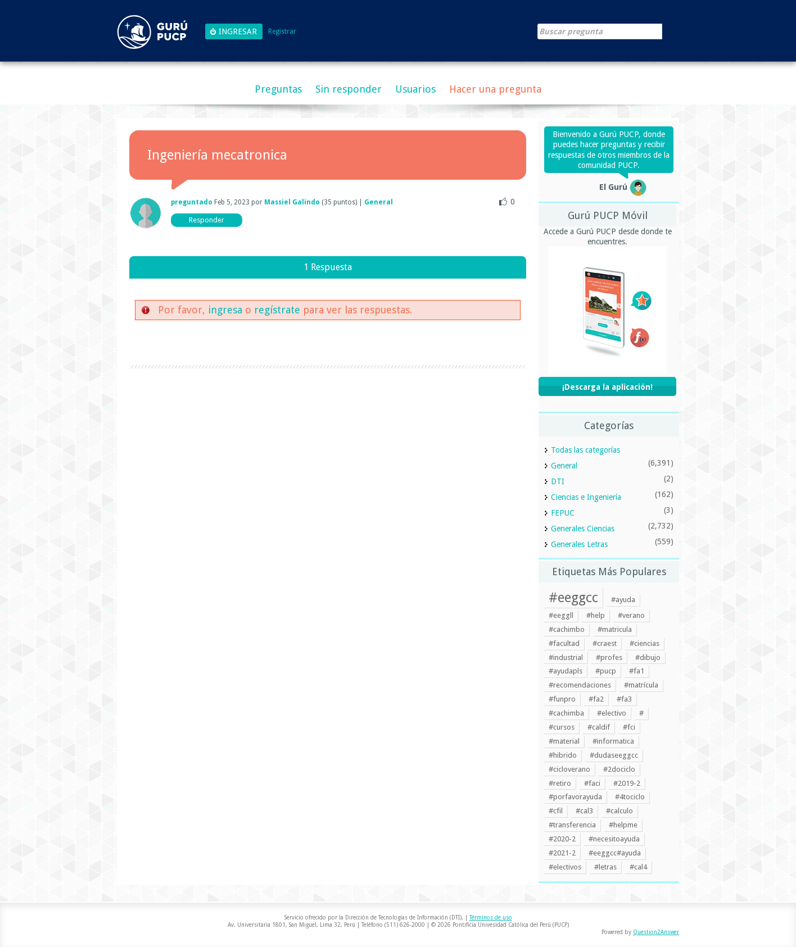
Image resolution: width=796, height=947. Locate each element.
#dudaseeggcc (614, 755)
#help (595, 615)
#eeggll (561, 615)
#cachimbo (567, 629)
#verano (631, 615)
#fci (629, 727)
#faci (592, 783)
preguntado (191, 202)
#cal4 (638, 867)
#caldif (598, 727)
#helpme (623, 825)
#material (564, 741)
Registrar (282, 31)
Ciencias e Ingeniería (586, 497)
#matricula (615, 629)
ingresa (225, 310)
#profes (609, 657)
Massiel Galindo (292, 202)
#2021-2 (562, 853)
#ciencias (644, 643)
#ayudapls (565, 671)
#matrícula (641, 685)
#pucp (605, 671)
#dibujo (648, 657)
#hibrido (563, 755)
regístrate (277, 310)
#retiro (560, 783)
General (378, 202)
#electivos (565, 867)
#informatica (613, 741)
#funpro (562, 699)
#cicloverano (569, 769)
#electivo (611, 713)
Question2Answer (656, 932)
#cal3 (584, 811)
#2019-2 (626, 783)
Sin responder (348, 89)
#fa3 (624, 699)
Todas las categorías (585, 449)
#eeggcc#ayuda (615, 853)
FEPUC (563, 512)
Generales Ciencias (582, 528)
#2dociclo (619, 769)
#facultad (564, 643)
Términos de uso (490, 917)
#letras (605, 867)
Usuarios (415, 89)
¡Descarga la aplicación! (607, 387)
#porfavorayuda (575, 797)
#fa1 (636, 671)
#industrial (566, 657)
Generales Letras (579, 544)
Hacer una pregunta (495, 89)
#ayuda (623, 599)
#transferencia (572, 825)
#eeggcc (573, 597)
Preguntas (278, 89)
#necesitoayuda (614, 839)
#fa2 (596, 699)
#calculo (619, 811)
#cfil (556, 811)
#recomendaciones (580, 685)
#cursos (562, 727)
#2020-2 (562, 839)
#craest (605, 643)
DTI (557, 481)
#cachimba (566, 713)
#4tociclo (630, 797)
